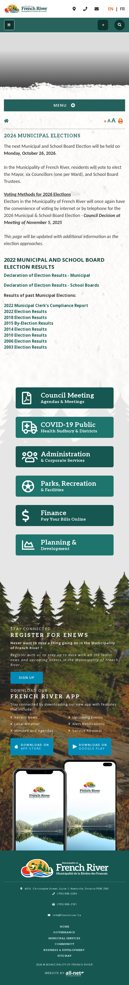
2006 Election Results (25, 341)
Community (64, 944)
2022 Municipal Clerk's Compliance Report (46, 305)
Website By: (64, 973)
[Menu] (9, 25)
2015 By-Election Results (28, 323)
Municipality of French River (25, 9)
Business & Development (65, 950)
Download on (32, 746)
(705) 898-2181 (64, 904)
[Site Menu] (64, 105)
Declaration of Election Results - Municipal (47, 275)
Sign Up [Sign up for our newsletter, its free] (26, 677)
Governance (64, 932)
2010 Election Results (25, 335)
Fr (122, 9)
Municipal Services (64, 938)
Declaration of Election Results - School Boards (51, 285)
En (110, 9)
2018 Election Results (25, 317)
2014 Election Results (25, 329)
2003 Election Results (25, 347)
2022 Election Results (25, 311)
